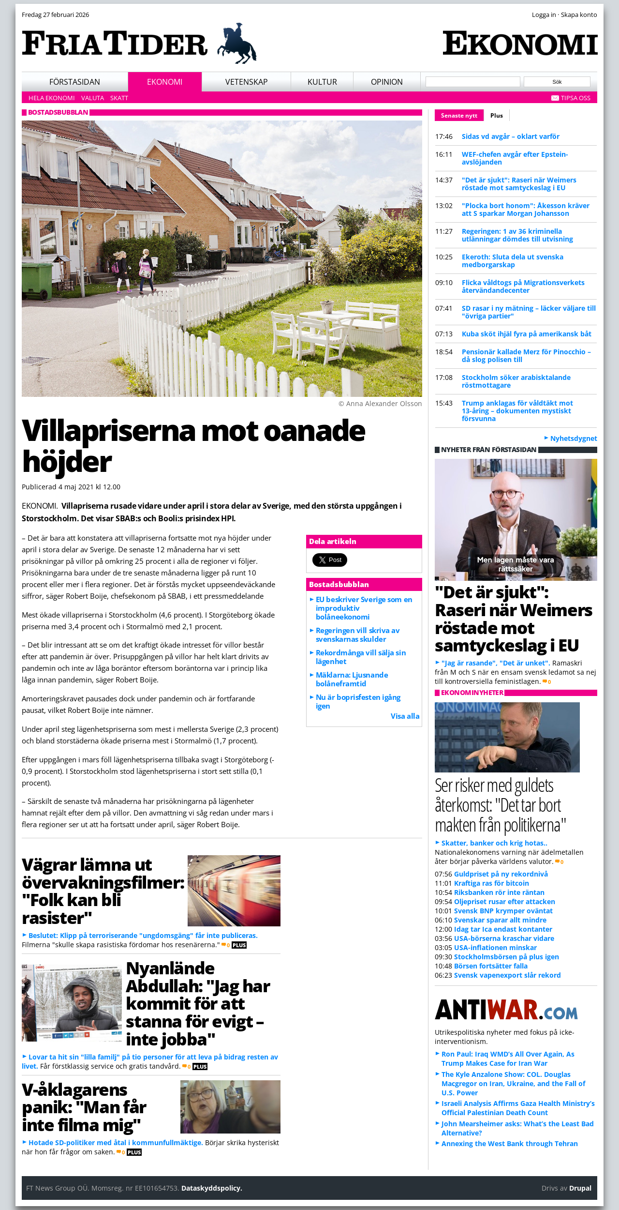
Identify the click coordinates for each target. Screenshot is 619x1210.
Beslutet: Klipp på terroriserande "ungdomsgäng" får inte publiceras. (143, 935)
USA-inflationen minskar (495, 947)
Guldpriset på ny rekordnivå (501, 873)
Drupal (580, 1188)
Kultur (322, 81)
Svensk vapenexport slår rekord (507, 975)
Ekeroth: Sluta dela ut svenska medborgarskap (512, 260)
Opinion (387, 81)
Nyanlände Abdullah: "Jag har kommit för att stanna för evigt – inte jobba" (197, 1003)
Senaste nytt (462, 114)
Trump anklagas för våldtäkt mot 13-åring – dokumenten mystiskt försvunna (517, 410)
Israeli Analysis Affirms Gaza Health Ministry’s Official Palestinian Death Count (518, 1108)
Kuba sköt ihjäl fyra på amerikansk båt (526, 333)
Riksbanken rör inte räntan (499, 892)
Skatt (119, 97)
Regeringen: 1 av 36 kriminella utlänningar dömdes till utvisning (517, 235)
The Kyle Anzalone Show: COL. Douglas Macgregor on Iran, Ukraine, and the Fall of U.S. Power (513, 1083)
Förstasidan (74, 81)
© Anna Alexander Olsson (380, 403)
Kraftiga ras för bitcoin (491, 883)
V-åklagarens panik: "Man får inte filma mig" (84, 1106)
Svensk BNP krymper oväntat (503, 910)
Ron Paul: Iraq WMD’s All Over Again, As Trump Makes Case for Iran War (508, 1058)
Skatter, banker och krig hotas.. (494, 842)
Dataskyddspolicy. (211, 1188)
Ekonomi (164, 81)
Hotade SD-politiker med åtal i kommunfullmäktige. (116, 1142)
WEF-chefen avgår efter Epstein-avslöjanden (515, 158)
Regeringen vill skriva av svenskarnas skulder (358, 634)
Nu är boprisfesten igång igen (358, 701)
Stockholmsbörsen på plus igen (506, 956)
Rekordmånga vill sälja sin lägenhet (361, 657)
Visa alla (405, 716)
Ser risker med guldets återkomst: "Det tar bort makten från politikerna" (500, 804)
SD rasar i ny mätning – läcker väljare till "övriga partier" (529, 311)
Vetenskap (246, 81)
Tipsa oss (575, 97)
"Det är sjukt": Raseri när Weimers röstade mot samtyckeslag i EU (519, 183)
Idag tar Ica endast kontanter (503, 929)
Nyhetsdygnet (573, 438)
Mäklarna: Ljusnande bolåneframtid (352, 679)
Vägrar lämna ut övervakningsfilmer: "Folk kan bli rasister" (103, 890)
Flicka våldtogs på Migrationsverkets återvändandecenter (523, 286)
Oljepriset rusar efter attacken (504, 901)
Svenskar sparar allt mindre (500, 919)
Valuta (92, 97)
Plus (496, 115)
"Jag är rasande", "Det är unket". (496, 662)
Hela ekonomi (52, 97)
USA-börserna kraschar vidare (504, 938)
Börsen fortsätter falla (491, 965)
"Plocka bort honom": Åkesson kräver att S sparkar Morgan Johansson (526, 209)
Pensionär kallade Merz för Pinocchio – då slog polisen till (526, 355)
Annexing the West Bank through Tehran (510, 1143)
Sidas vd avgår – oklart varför (511, 136)
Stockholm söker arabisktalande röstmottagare (516, 381)
